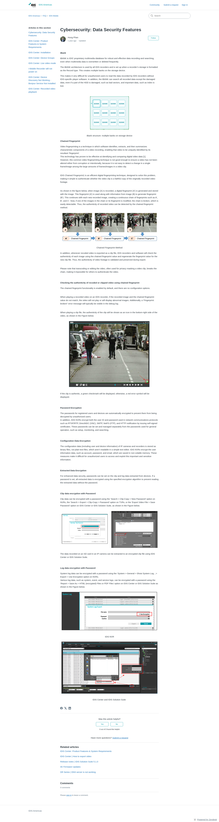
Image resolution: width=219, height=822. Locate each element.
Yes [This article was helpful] (102, 724)
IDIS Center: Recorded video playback (41, 90)
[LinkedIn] (69, 708)
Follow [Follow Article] (153, 38)
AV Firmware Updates (70, 767)
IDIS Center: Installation (39, 52)
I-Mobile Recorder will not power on (40, 70)
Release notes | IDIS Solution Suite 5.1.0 (79, 761)
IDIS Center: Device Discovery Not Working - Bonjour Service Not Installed (41, 80)
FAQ (44, 16)
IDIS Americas (34, 16)
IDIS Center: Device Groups (41, 58)
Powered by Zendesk (207, 819)
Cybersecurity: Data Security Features (41, 34)
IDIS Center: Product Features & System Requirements (38, 44)
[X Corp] (65, 708)
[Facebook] (61, 708)
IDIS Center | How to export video (75, 756)
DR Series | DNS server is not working (78, 772)
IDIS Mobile (53, 16)
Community (155, 5)
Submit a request (171, 5)
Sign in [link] (185, 5)
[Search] (169, 16)
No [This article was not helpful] (117, 724)
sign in (69, 795)
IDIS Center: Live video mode (42, 63)
